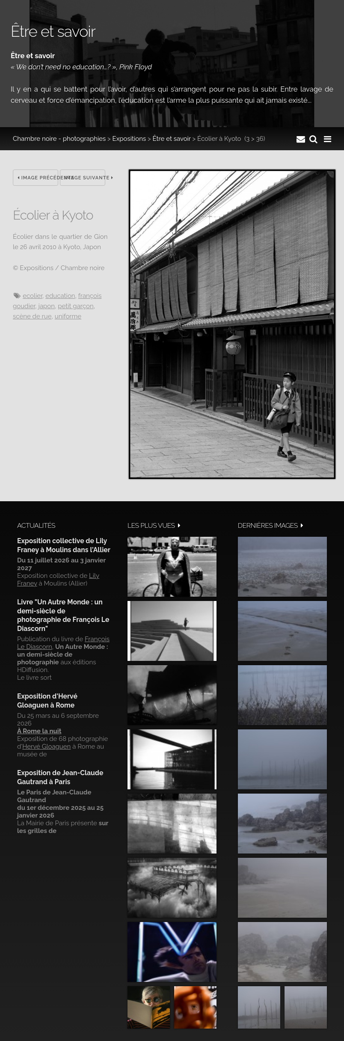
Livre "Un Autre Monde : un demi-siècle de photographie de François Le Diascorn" (63, 615)
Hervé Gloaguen (46, 746)
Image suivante (85, 178)
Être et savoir (171, 139)
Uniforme (68, 316)
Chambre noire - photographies (59, 139)
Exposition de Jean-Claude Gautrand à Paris (60, 777)
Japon (47, 306)
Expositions (129, 139)
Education (60, 296)
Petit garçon (75, 306)
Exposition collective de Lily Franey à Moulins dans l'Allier (63, 545)
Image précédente (38, 178)
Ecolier (32, 296)
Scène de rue (32, 316)
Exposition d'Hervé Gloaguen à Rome (47, 700)
